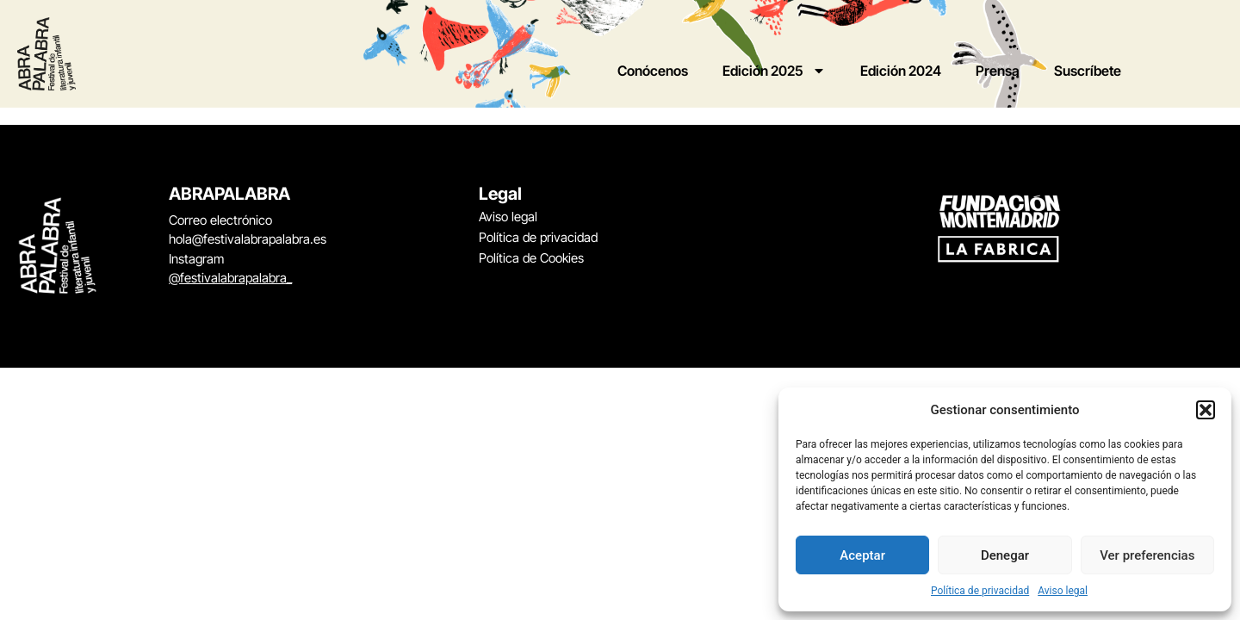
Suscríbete (1087, 70)
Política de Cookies (531, 258)
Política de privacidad (980, 591)
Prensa (998, 70)
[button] (1205, 409)
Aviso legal (1063, 591)
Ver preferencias (1147, 555)
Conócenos (652, 70)
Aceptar (862, 555)
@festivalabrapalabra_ (230, 278)
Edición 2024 (900, 70)
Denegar (1005, 555)
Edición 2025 (774, 70)
